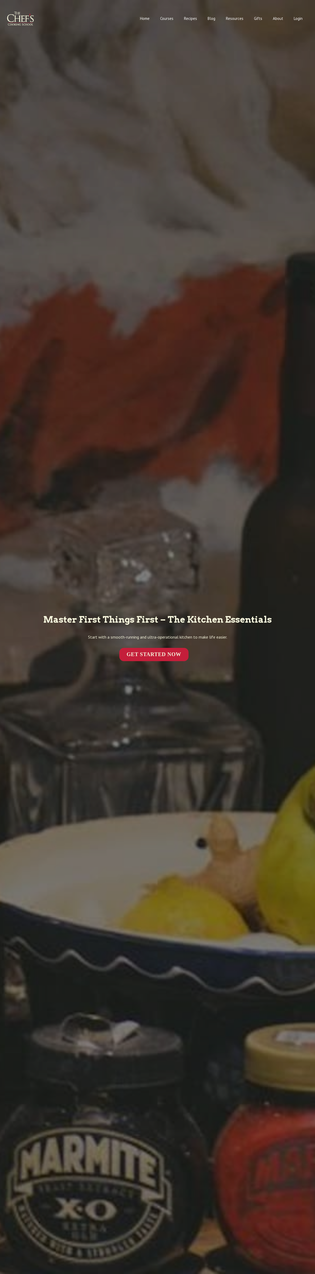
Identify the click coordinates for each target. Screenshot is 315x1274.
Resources (234, 18)
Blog (211, 18)
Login (298, 18)
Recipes (190, 18)
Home (145, 18)
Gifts (258, 18)
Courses (166, 18)
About (278, 18)
